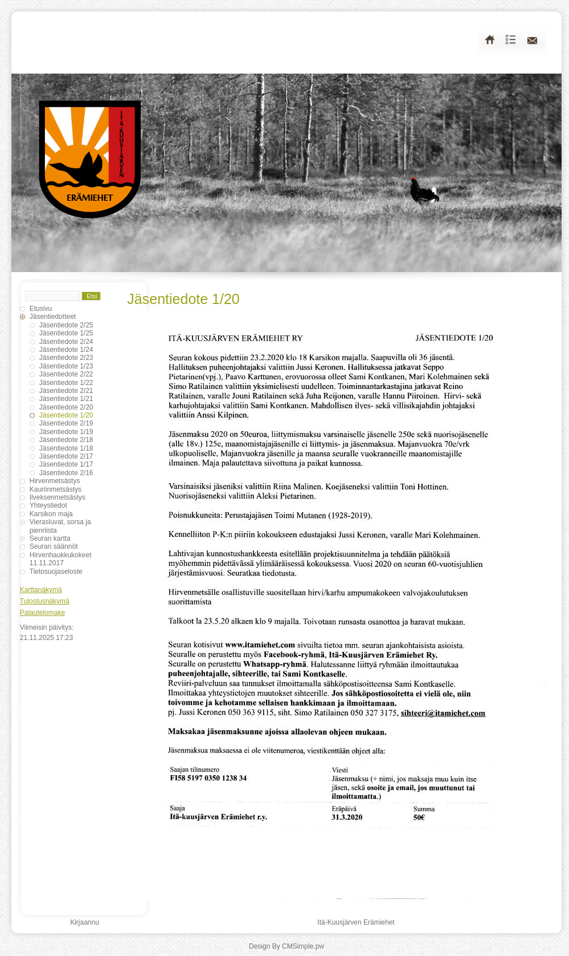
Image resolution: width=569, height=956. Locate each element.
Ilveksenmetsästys (57, 497)
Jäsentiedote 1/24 (66, 350)
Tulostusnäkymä (44, 601)
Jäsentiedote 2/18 (66, 440)
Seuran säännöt (54, 546)
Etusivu (41, 309)
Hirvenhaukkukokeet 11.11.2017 (61, 559)
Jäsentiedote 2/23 (66, 358)
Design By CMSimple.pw (286, 946)
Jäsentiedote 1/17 (66, 464)
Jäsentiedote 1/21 (66, 399)
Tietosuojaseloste (56, 572)
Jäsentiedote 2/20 (66, 407)
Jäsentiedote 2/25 (66, 325)
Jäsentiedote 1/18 (66, 448)
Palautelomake (42, 613)
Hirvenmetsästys (55, 481)
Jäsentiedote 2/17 (66, 456)
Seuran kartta (50, 538)
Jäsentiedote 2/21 (66, 391)
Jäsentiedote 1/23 (66, 366)
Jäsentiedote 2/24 (66, 342)
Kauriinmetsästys (55, 489)
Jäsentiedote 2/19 (66, 423)
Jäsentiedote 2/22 (66, 374)
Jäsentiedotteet (53, 317)
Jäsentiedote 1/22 (66, 383)
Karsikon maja (51, 514)
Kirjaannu (84, 922)
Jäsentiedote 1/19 (66, 432)
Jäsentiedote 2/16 (66, 473)
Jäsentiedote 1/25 (66, 333)
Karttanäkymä (41, 590)
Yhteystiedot (48, 505)
